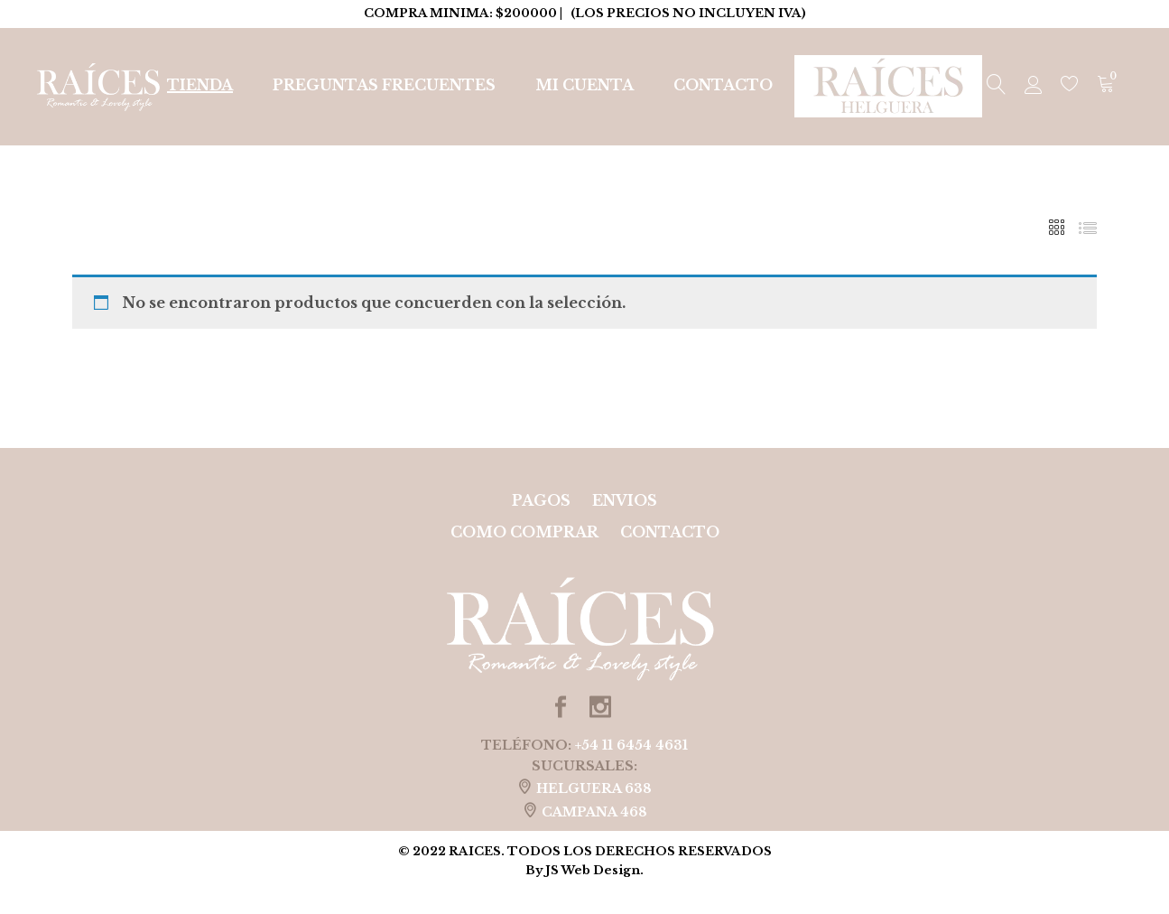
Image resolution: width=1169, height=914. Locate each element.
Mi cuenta (584, 85)
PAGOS (541, 500)
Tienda (200, 85)
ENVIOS (624, 500)
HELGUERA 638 (594, 788)
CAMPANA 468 (594, 812)
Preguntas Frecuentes (384, 85)
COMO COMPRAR (524, 532)
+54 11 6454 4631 (631, 745)
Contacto (723, 85)
